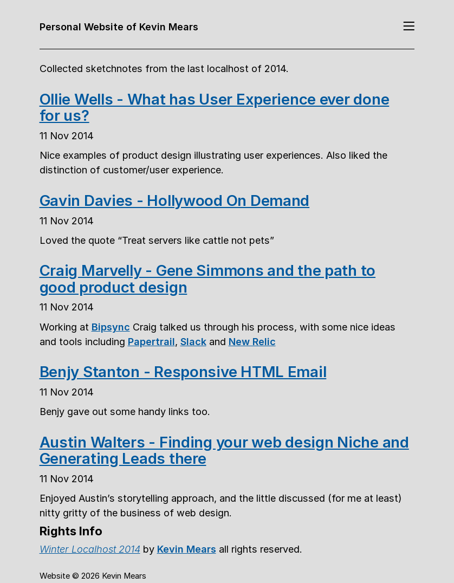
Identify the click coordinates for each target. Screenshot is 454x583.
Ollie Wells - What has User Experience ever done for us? (215, 107)
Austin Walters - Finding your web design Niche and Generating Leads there (224, 450)
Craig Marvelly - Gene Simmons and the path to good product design (208, 278)
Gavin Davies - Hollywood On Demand (175, 200)
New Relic (252, 341)
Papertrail (151, 341)
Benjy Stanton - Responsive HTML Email (183, 371)
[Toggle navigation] (408, 27)
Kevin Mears (186, 549)
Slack (193, 341)
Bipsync (111, 327)
